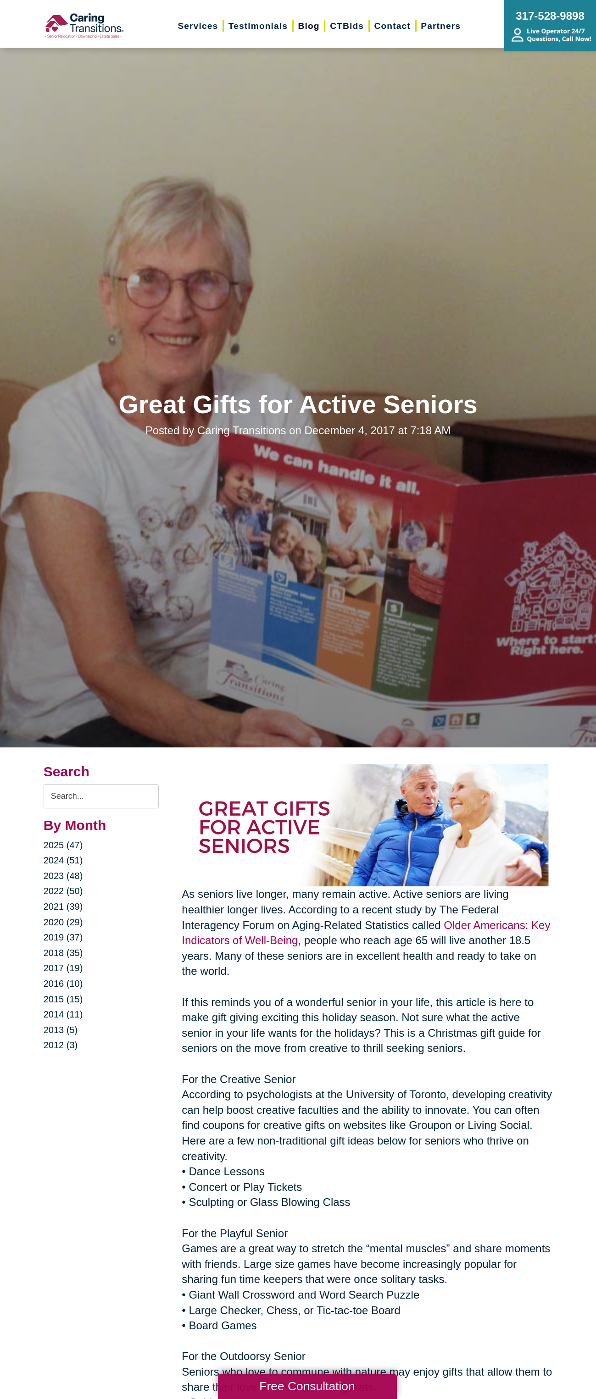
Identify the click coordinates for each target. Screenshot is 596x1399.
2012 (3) (61, 1045)
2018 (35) (63, 953)
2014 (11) (63, 1014)
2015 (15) (63, 999)
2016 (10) (63, 984)
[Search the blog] (101, 796)
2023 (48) (63, 876)
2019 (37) (63, 937)
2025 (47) (63, 845)
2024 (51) (63, 860)
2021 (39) (63, 906)
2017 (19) (63, 968)
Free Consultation (307, 1386)
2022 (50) (63, 891)
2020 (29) (63, 922)
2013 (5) (61, 1030)
